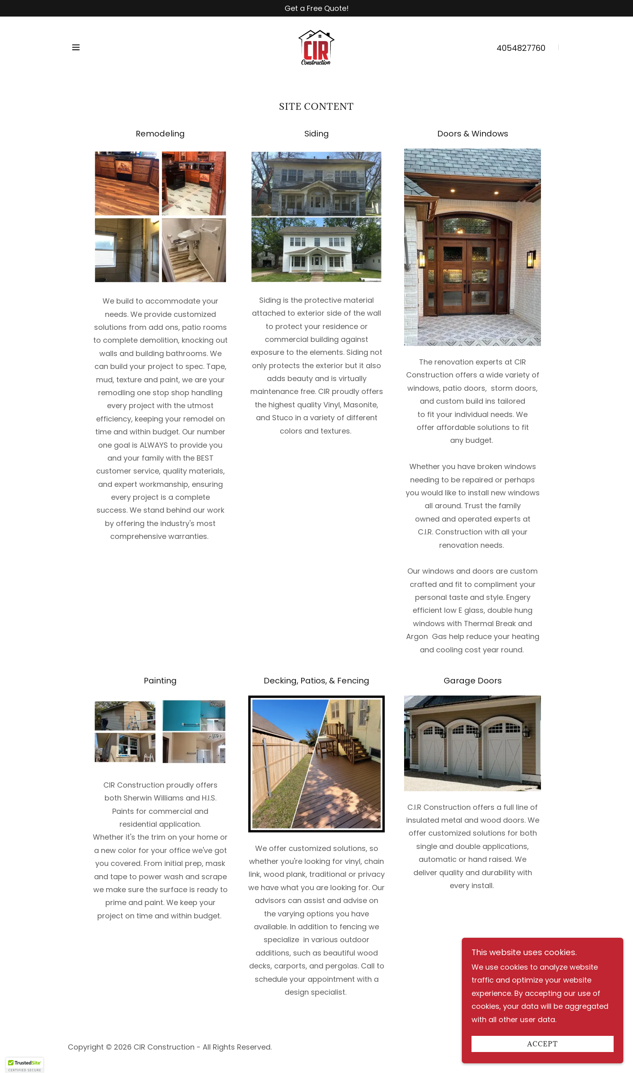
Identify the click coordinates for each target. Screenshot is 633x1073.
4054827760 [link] (521, 48)
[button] (76, 47)
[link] (316, 47)
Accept (542, 1043)
